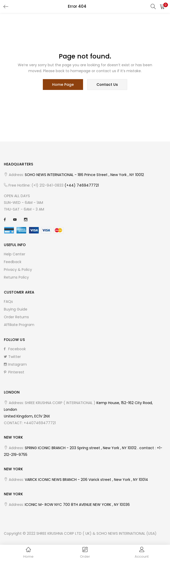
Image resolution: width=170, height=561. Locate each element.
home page (63, 84)
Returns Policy (16, 277)
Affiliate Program (19, 324)
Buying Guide (15, 309)
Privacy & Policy (18, 269)
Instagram (15, 364)
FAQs (8, 301)
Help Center (14, 254)
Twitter (12, 356)
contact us (107, 84)
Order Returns (16, 317)
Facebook (15, 348)
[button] (162, 6)
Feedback (12, 261)
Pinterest (14, 372)
